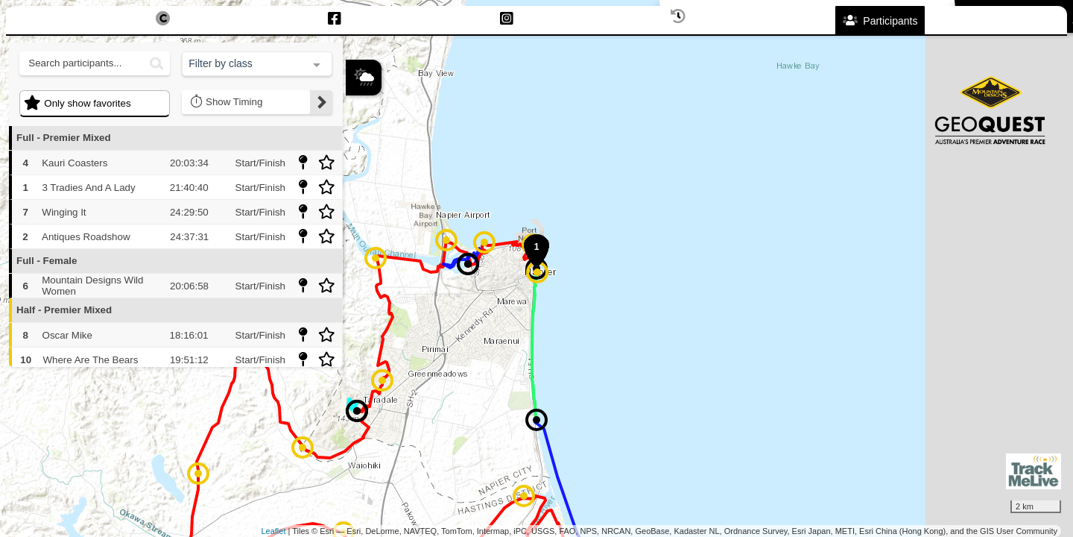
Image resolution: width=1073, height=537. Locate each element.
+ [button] (358, 164)
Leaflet (273, 531)
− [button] (358, 189)
